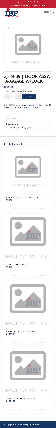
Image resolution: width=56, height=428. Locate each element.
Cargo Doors (43, 105)
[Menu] (45, 12)
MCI (49, 105)
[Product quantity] (12, 96)
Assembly (24, 105)
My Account (21, 2)
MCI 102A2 (7, 108)
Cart (29, 2)
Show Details (38, 208)
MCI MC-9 (36, 108)
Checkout (37, 2)
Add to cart (29, 96)
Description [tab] (11, 118)
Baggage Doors (33, 105)
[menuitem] (21, 2)
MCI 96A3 (29, 108)
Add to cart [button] (16, 208)
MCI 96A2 (22, 108)
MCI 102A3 (15, 108)
